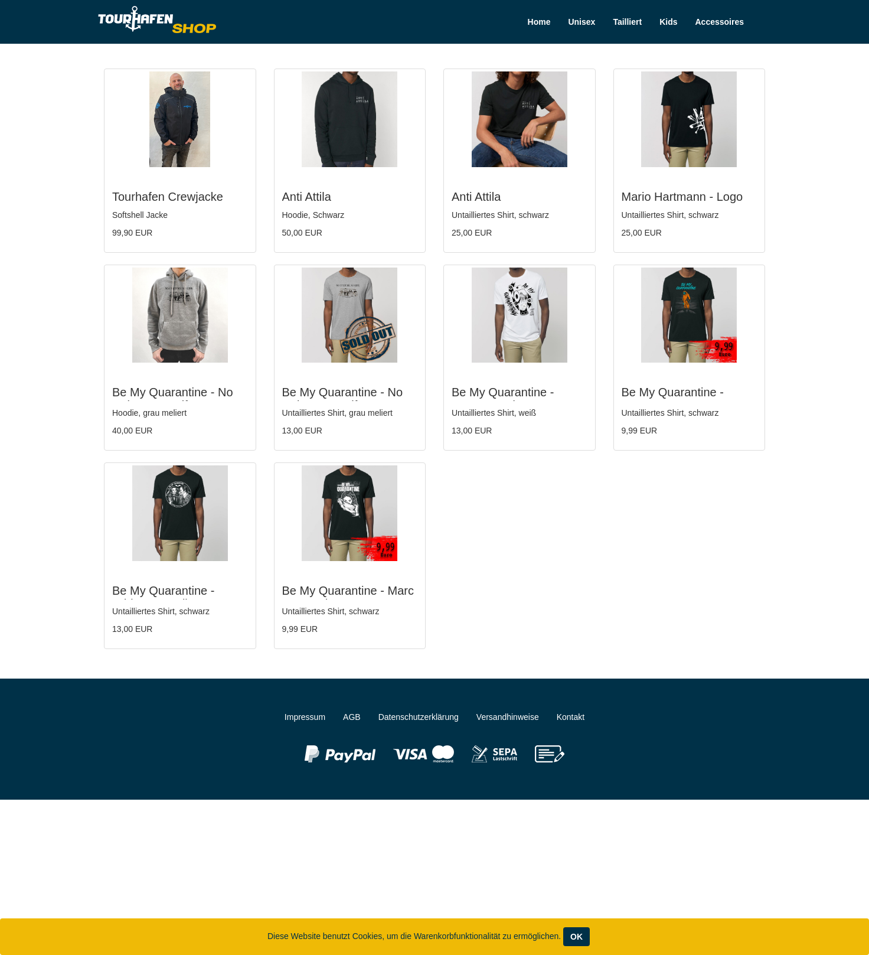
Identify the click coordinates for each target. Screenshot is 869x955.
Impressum (305, 717)
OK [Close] (576, 936)
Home (539, 22)
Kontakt (570, 717)
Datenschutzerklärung (418, 717)
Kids (668, 22)
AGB (352, 717)
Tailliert (627, 22)
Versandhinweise (507, 717)
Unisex (581, 22)
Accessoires (719, 22)
